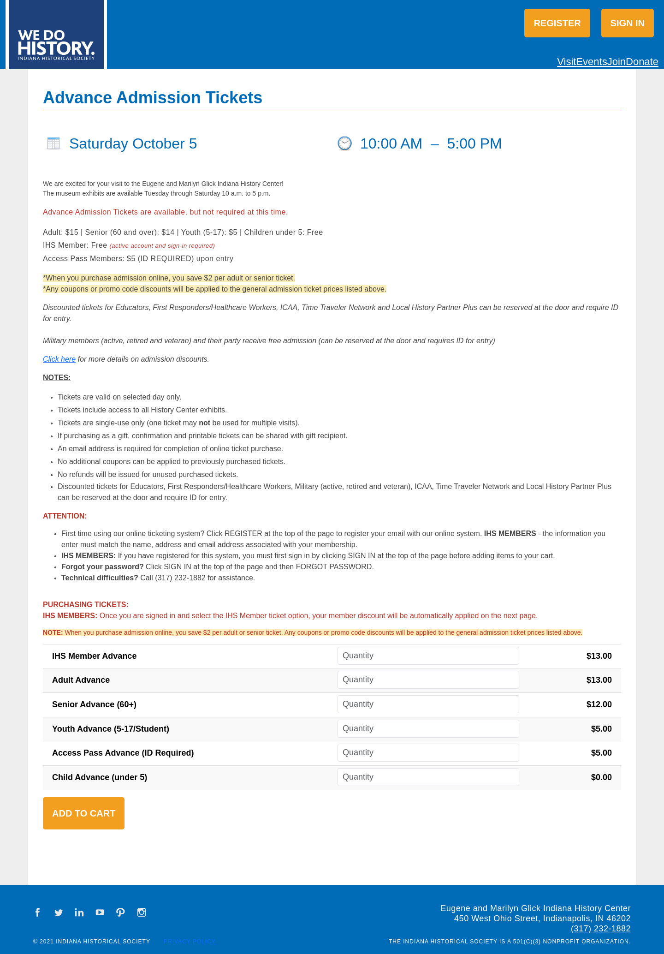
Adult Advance (81, 680)
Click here (59, 359)
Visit (566, 61)
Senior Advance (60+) (94, 704)
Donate (642, 61)
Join (616, 61)
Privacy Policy (190, 941)
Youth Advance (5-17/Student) (110, 728)
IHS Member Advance (94, 656)
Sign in (628, 23)
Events (591, 61)
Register (557, 23)
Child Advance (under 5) (99, 777)
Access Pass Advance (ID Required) (123, 752)
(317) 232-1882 (601, 928)
